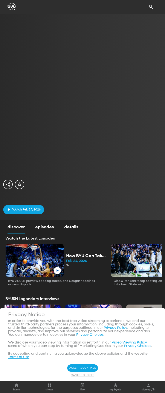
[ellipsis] (53, 336)
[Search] (151, 7)
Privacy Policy (115, 384)
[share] (8, 184)
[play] (23, 209)
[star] (19, 184)
